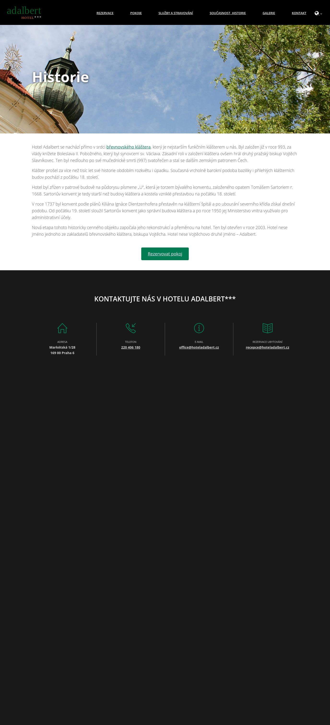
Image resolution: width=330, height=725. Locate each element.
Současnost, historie (228, 13)
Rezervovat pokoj (165, 254)
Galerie (269, 13)
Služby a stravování (176, 13)
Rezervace (105, 13)
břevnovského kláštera (128, 147)
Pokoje (136, 13)
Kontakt (299, 13)
